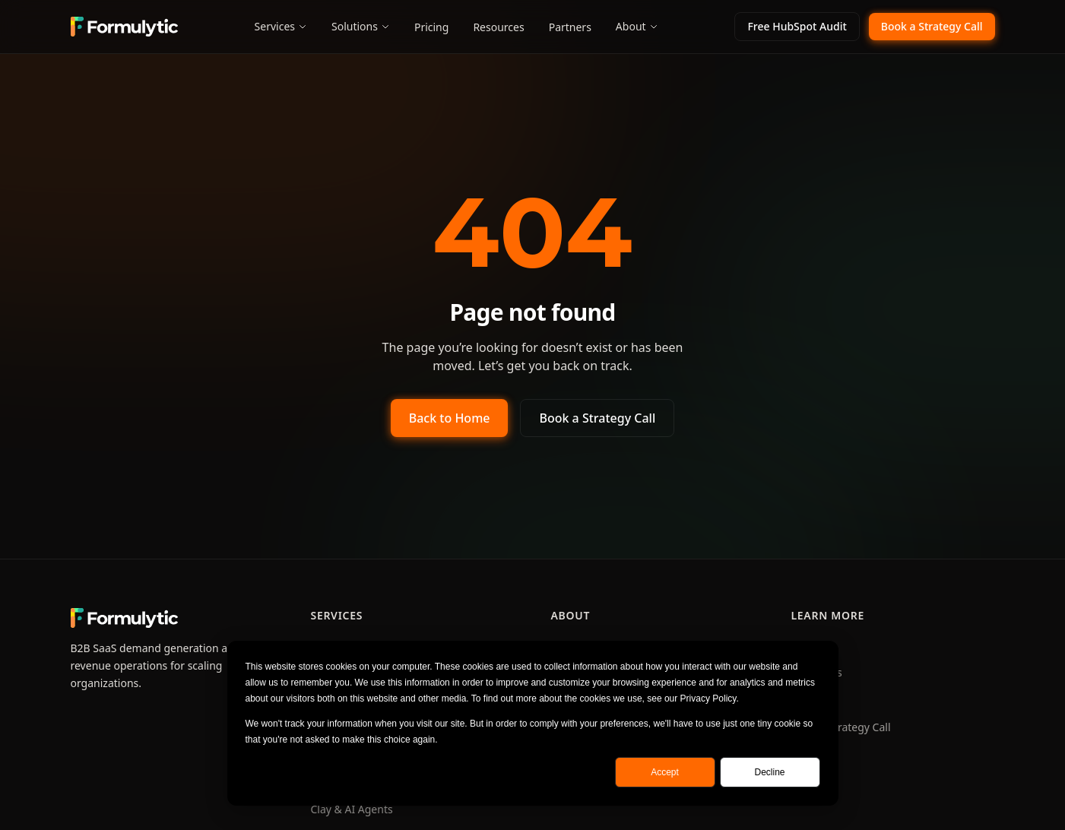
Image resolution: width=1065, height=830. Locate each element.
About (637, 26)
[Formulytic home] (124, 26)
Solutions (360, 26)
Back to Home (449, 418)
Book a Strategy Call (932, 26)
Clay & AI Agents (352, 809)
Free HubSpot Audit (796, 26)
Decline (769, 772)
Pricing (431, 27)
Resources (498, 27)
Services (281, 26)
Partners (570, 27)
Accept (665, 772)
